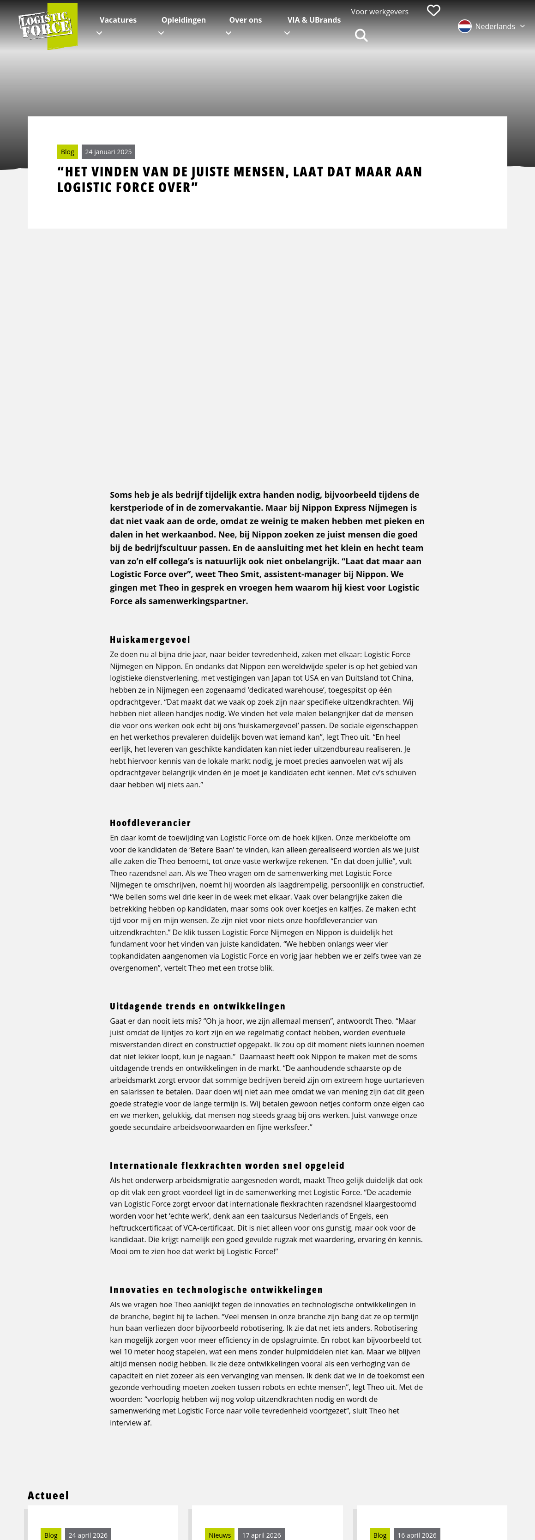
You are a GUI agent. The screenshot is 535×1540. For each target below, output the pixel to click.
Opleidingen (184, 20)
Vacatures (118, 20)
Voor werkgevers (380, 11)
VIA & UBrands (314, 20)
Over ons (245, 20)
